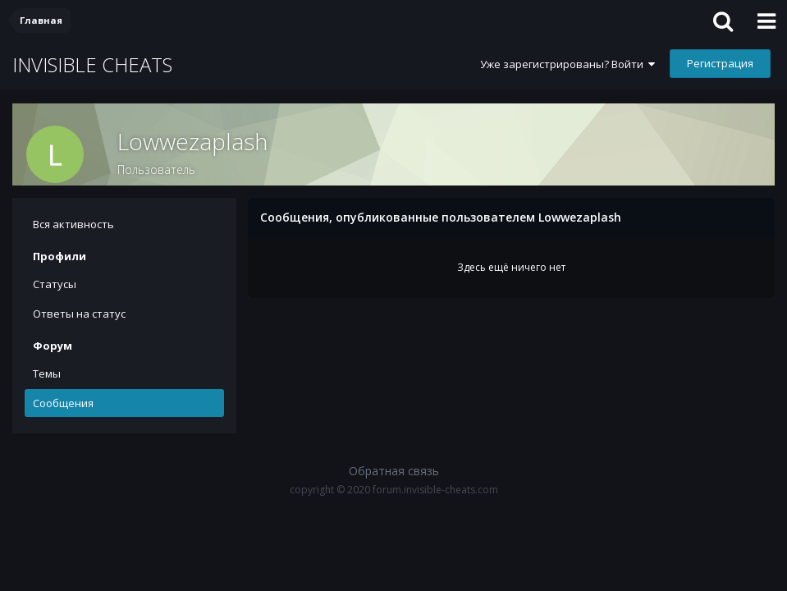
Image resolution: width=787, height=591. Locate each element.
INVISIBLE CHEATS (92, 64)
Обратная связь (394, 471)
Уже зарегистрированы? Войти (567, 64)
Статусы (54, 284)
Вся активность (73, 224)
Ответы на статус (79, 313)
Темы (47, 373)
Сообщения (63, 403)
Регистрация (720, 63)
